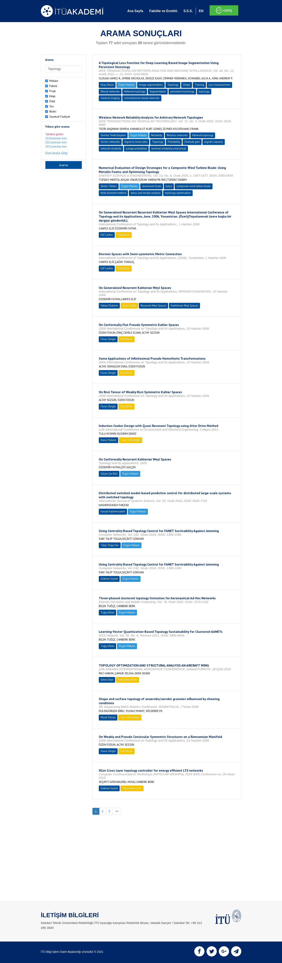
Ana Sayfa (135, 11)
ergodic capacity (213, 142)
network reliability (111, 148)
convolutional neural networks (142, 98)
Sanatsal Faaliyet (59, 116)
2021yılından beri (56, 146)
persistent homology (182, 91)
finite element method (113, 193)
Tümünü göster (54, 134)
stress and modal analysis (146, 193)
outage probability (136, 148)
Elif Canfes (107, 235)
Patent (53, 86)
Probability (174, 142)
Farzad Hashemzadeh (113, 511)
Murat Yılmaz (108, 717)
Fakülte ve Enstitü (163, 11)
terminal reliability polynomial (168, 148)
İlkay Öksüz (107, 84)
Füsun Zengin (108, 339)
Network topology (134, 91)
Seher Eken (107, 679)
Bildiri (52, 111)
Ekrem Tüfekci (109, 186)
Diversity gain (192, 142)
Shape (186, 84)
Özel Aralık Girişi (56, 153)
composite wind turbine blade (193, 186)
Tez (51, 106)
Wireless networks (177, 135)
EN (201, 11)
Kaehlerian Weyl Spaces (184, 305)
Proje (52, 91)
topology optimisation (178, 193)
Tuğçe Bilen (107, 612)
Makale (53, 81)
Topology (173, 84)
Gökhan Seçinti (109, 578)
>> (116, 811)
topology (204, 91)
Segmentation (158, 91)
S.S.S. (188, 11)
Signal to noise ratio (135, 142)
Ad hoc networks (110, 142)
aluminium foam (151, 186)
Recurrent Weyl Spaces (153, 305)
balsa (169, 186)
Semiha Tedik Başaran (113, 135)
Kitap (52, 96)
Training (199, 84)
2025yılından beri (56, 142)
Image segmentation (151, 84)
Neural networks (110, 91)
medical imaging (110, 98)
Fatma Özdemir (109, 305)
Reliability (156, 135)
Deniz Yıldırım (108, 440)
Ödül (52, 101)
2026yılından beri (56, 138)
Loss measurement (219, 84)
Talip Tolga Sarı (110, 545)
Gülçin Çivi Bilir (109, 473)
